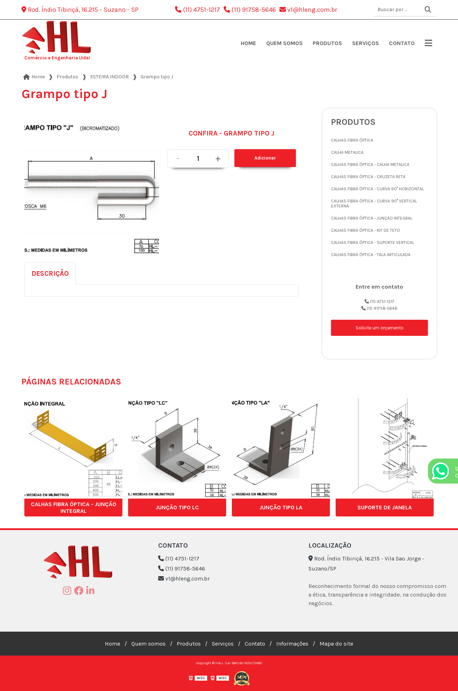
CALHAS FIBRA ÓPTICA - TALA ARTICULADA (370, 254)
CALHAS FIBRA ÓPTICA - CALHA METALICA (370, 164)
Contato (402, 43)
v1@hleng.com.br (308, 10)
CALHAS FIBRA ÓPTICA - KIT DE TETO (365, 230)
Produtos (327, 43)
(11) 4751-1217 (197, 10)
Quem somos (284, 43)
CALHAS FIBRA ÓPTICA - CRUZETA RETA (368, 176)
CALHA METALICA (347, 152)
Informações (292, 643)
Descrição (50, 273)
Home (248, 43)
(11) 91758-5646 (250, 10)
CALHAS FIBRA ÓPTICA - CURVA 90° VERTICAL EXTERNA (374, 204)
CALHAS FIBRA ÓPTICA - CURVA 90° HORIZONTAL (377, 188)
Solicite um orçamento (380, 327)
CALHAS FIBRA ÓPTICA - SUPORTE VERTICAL (372, 242)
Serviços (365, 43)
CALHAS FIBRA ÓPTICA (352, 140)
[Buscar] (428, 9)
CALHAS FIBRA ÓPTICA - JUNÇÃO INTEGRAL (371, 218)
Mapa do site (336, 643)
